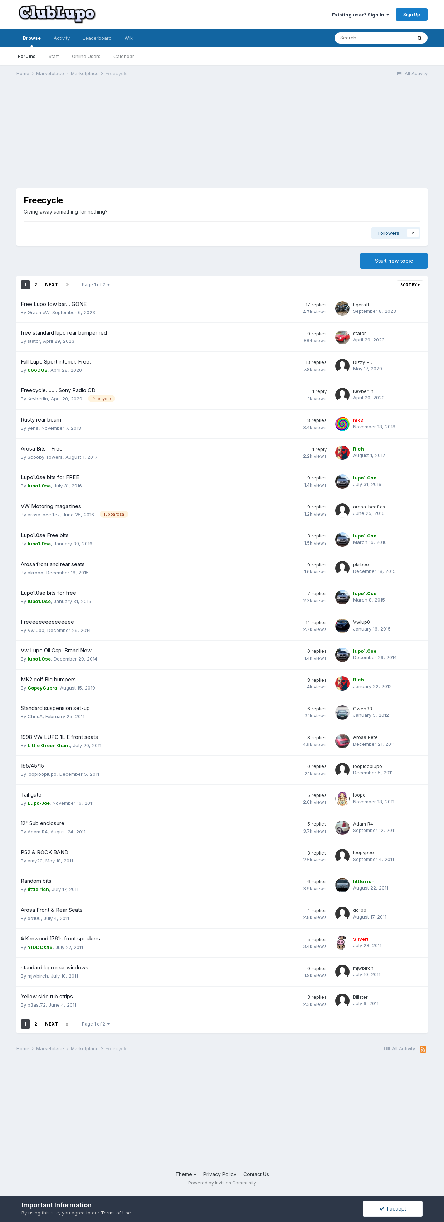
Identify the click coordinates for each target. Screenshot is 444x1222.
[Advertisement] (146, 138)
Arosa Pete (365, 737)
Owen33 (362, 708)
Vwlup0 (36, 630)
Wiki (129, 38)
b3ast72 (37, 1005)
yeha (33, 428)
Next (51, 284)
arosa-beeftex (44, 514)
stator (34, 341)
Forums (27, 56)
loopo (359, 795)
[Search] (373, 38)
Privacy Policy (219, 1174)
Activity (62, 38)
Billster (360, 997)
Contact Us (256, 1174)
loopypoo (363, 852)
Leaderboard (97, 38)
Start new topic (394, 261)
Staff (54, 56)
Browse (32, 41)
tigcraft (361, 304)
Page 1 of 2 (96, 284)
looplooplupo (42, 774)
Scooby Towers (45, 457)
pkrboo (35, 572)
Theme (185, 1174)
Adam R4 (38, 831)
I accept (392, 1209)
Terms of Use (116, 1213)
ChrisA (35, 716)
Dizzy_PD (363, 362)
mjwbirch (38, 976)
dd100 (34, 918)
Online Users (86, 56)
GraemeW (38, 312)
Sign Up (411, 14)
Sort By (410, 285)
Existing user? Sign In (360, 15)
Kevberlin (38, 398)
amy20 (35, 860)
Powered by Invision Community (222, 1183)
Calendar (123, 56)
